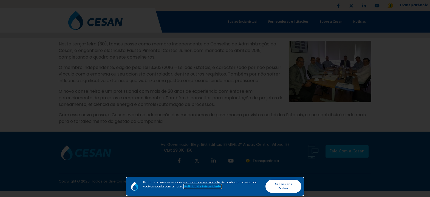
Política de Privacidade (202, 186)
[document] (215, 98)
